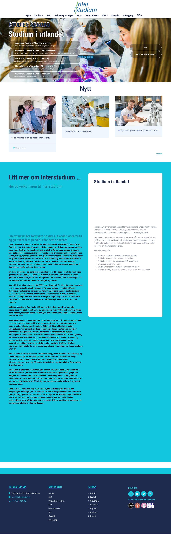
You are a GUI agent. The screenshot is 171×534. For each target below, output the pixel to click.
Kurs (79, 15)
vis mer (159, 154)
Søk (145, 47)
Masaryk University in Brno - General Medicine (44, 52)
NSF (104, 15)
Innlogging (128, 15)
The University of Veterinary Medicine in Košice (44, 67)
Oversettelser (91, 15)
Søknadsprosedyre (64, 15)
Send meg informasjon (145, 55)
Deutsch (92, 512)
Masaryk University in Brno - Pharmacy (44, 75)
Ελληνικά (93, 505)
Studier (37, 15)
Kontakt (115, 15)
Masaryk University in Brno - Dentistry (44, 59)
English (92, 497)
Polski (92, 516)
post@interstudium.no (21, 497)
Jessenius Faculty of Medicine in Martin (44, 44)
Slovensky (93, 501)
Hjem (28, 15)
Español (92, 509)
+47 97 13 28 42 (19, 501)
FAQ (49, 15)
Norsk (91, 493)
